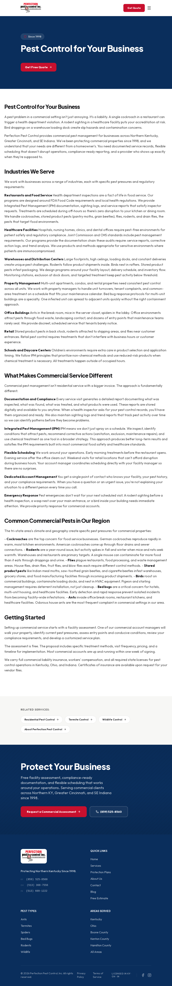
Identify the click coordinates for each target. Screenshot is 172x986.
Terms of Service (98, 975)
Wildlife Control (114, 719)
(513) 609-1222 (34, 891)
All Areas (96, 952)
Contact (95, 885)
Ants (24, 919)
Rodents (26, 945)
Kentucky (96, 919)
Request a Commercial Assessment (54, 811)
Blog (93, 892)
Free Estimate (99, 898)
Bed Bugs (26, 939)
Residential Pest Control (41, 719)
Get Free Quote (38, 67)
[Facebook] (143, 975)
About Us (96, 878)
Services (95, 865)
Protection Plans (100, 872)
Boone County (99, 932)
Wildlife (25, 952)
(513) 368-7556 (34, 885)
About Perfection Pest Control (45, 729)
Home (94, 859)
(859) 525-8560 (109, 811)
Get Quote (134, 8)
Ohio (93, 926)
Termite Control (81, 719)
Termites (26, 926)
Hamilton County (100, 945)
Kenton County (99, 939)
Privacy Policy (81, 975)
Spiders (25, 932)
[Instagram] (149, 975)
